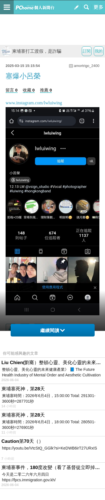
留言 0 (12, 90)
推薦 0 (46, 90)
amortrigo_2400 (86, 66)
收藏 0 (29, 90)
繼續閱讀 (52, 330)
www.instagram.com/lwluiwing (34, 102)
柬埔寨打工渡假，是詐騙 (31, 51)
